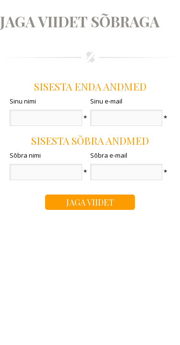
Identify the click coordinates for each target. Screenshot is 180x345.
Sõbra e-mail (108, 155)
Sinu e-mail (106, 101)
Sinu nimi (23, 101)
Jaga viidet (90, 202)
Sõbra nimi (25, 155)
